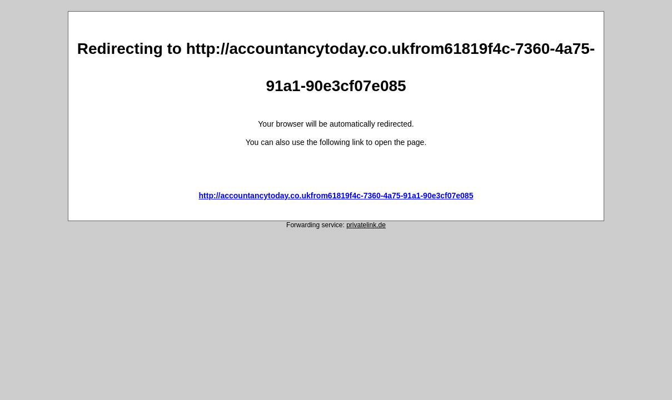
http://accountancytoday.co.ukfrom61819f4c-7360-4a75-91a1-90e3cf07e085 (336, 195)
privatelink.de (366, 225)
